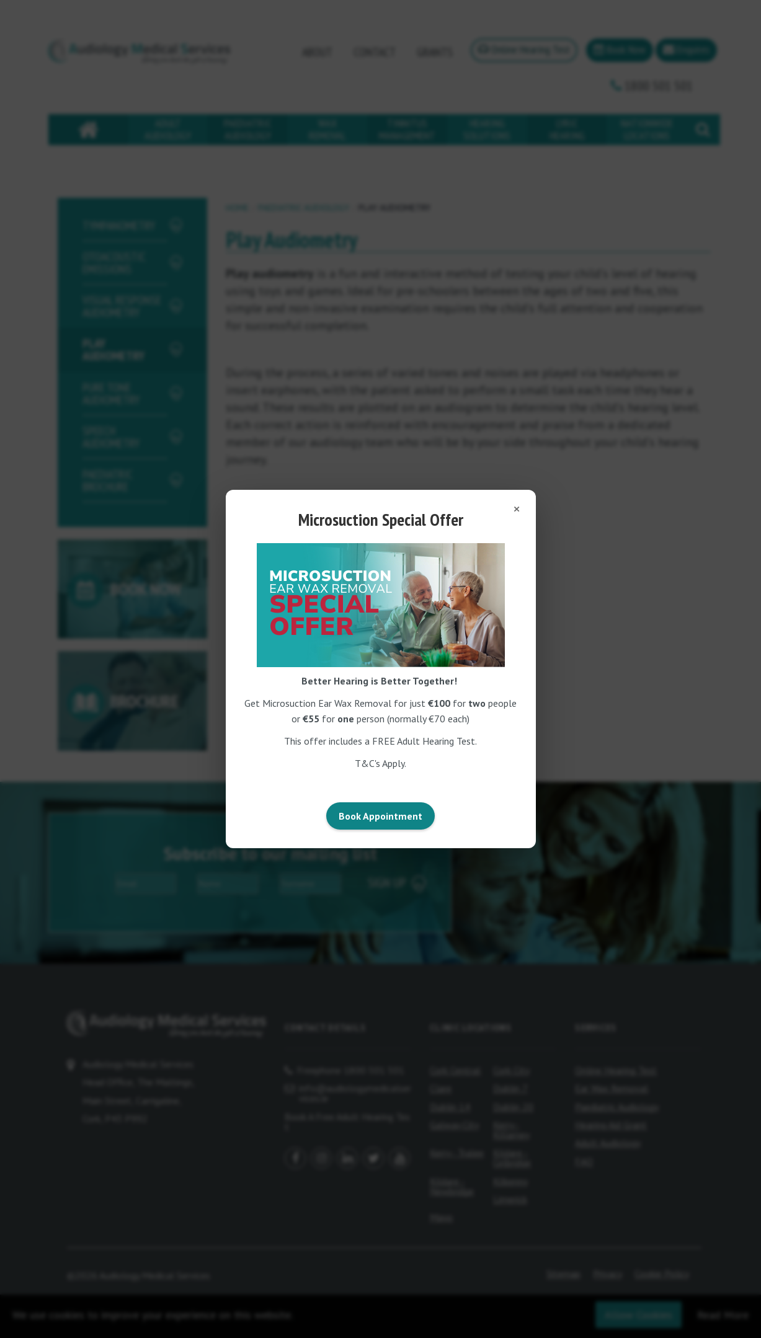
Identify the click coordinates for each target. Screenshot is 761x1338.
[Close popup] (517, 509)
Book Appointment (380, 816)
